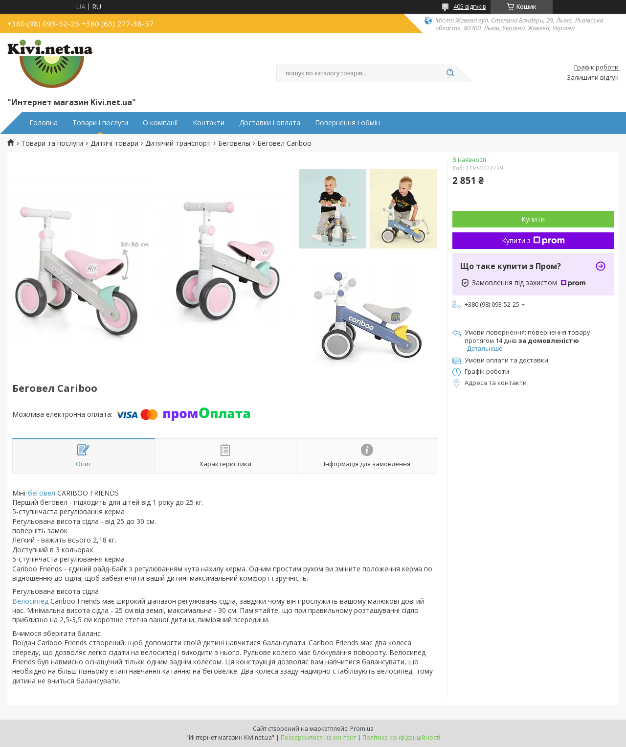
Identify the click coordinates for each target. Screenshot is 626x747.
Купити (533, 219)
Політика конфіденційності (401, 737)
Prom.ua (362, 728)
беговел (41, 493)
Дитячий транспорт (178, 143)
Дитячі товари (114, 143)
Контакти (208, 122)
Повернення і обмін (347, 122)
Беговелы (234, 143)
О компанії (160, 122)
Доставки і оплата (269, 122)
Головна (43, 122)
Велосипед (30, 601)
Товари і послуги (100, 122)
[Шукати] (450, 73)
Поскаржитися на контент (318, 737)
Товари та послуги (52, 143)
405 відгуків (469, 6)
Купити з (533, 240)
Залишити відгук (593, 77)
